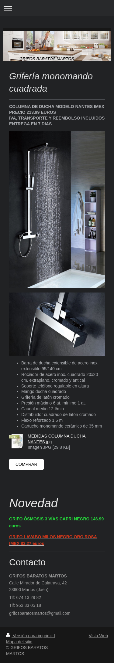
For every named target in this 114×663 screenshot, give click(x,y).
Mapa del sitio (19, 641)
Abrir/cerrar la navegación (57, 8)
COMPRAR (26, 464)
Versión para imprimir (30, 635)
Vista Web (98, 635)
